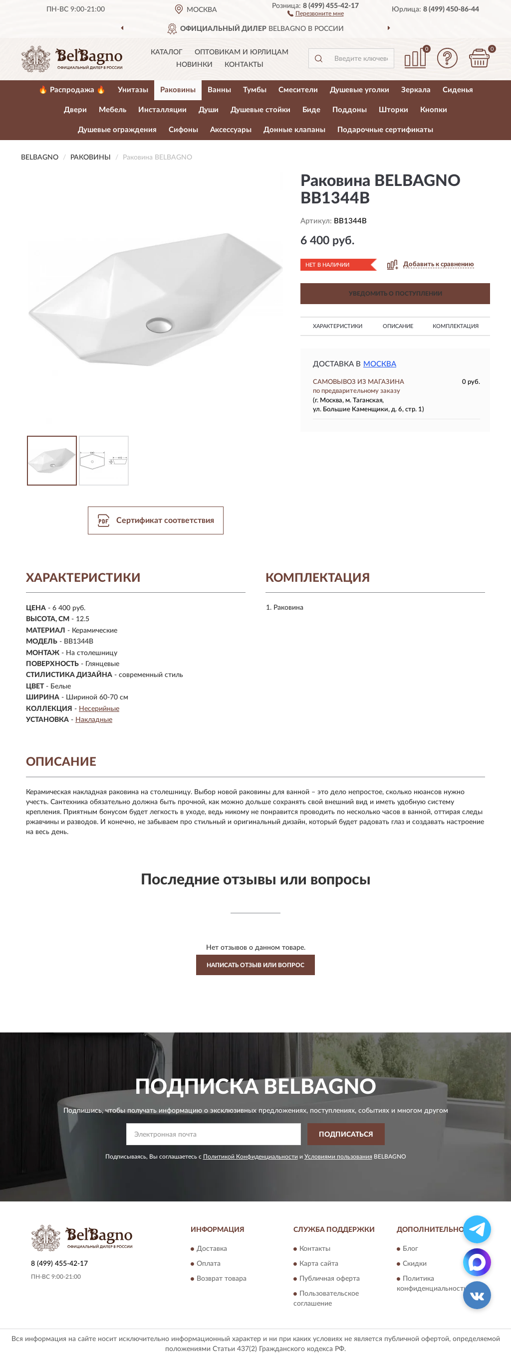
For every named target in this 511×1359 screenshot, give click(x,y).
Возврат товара (222, 1278)
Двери (75, 110)
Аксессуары (231, 130)
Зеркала (416, 90)
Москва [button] (379, 364)
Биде (311, 110)
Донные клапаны (294, 130)
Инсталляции (162, 110)
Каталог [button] (167, 52)
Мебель (112, 110)
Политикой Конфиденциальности (250, 1157)
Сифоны (183, 130)
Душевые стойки (260, 110)
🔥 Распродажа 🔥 (72, 90)
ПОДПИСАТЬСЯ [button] (346, 1134)
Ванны (219, 90)
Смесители (298, 90)
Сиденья (458, 90)
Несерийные (99, 708)
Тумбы (254, 90)
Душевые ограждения (117, 130)
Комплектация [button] (456, 326)
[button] (315, 13)
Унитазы (133, 90)
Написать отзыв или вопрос (255, 965)
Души (209, 110)
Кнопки (433, 110)
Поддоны (349, 110)
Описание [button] (398, 326)
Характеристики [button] (337, 326)
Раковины (178, 90)
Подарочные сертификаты (385, 130)
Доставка (212, 1248)
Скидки (415, 1263)
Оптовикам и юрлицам (241, 52)
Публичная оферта (329, 1278)
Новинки (194, 64)
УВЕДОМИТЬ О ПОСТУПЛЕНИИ (395, 294)
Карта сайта (318, 1263)
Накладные (93, 719)
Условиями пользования (338, 1157)
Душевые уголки (359, 90)
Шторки (393, 110)
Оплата (209, 1263)
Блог (410, 1248)
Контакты (244, 64)
